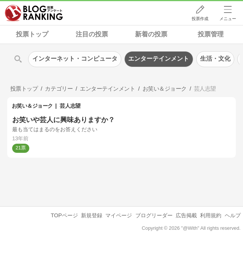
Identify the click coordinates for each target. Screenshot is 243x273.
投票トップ (32, 34)
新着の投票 (151, 34)
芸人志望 (70, 106)
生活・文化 (215, 58)
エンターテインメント (158, 58)
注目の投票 (92, 34)
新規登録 (91, 215)
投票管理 (211, 34)
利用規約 (210, 215)
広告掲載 (186, 215)
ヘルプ (233, 215)
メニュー (227, 18)
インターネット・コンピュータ (75, 58)
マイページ (118, 215)
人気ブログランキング (34, 13)
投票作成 (200, 18)
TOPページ (64, 215)
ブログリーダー (154, 215)
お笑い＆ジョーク (32, 106)
